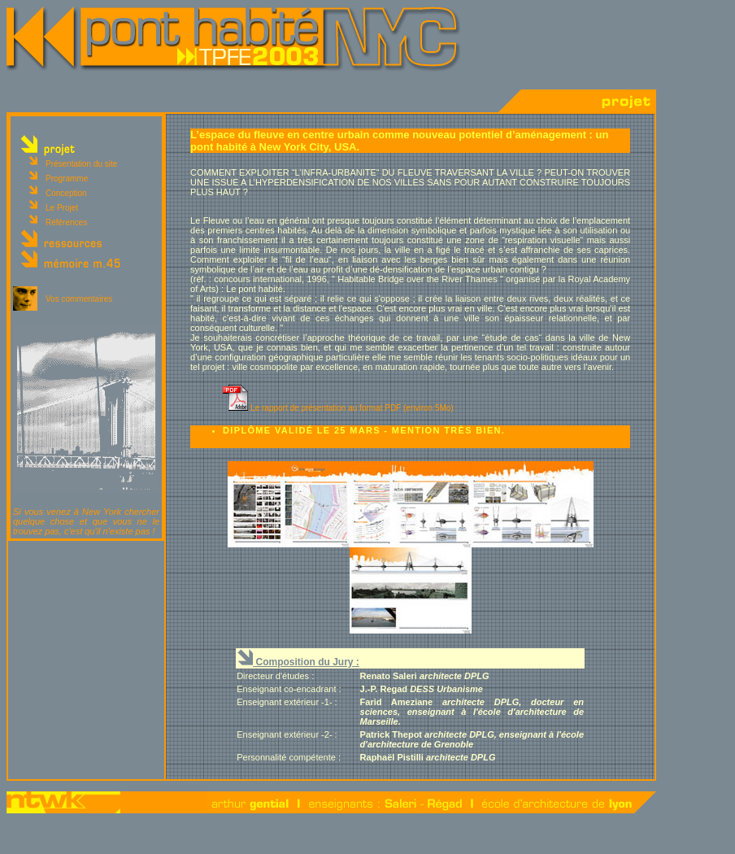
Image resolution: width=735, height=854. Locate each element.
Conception (66, 193)
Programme (67, 178)
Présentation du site (81, 163)
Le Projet (62, 207)
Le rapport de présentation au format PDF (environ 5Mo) (352, 407)
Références (66, 222)
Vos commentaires (79, 298)
